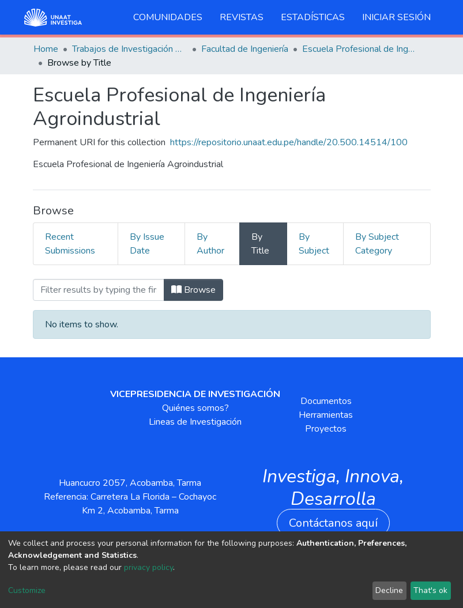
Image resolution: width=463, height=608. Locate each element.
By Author (210, 244)
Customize (27, 590)
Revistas (242, 17)
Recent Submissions (70, 244)
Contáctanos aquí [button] (333, 523)
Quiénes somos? (195, 408)
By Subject (314, 244)
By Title (260, 244)
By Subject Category (377, 244)
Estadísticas (313, 17)
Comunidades (167, 17)
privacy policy (148, 567)
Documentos (326, 401)
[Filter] (98, 290)
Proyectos (326, 428)
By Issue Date (147, 244)
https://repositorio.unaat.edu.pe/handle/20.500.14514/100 (289, 142)
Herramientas (326, 415)
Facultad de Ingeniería (244, 49)
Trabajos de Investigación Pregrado (129, 49)
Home (45, 49)
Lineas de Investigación (195, 422)
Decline (389, 590)
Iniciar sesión (396, 17)
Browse (193, 290)
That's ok (430, 590)
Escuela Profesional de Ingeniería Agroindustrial (359, 49)
